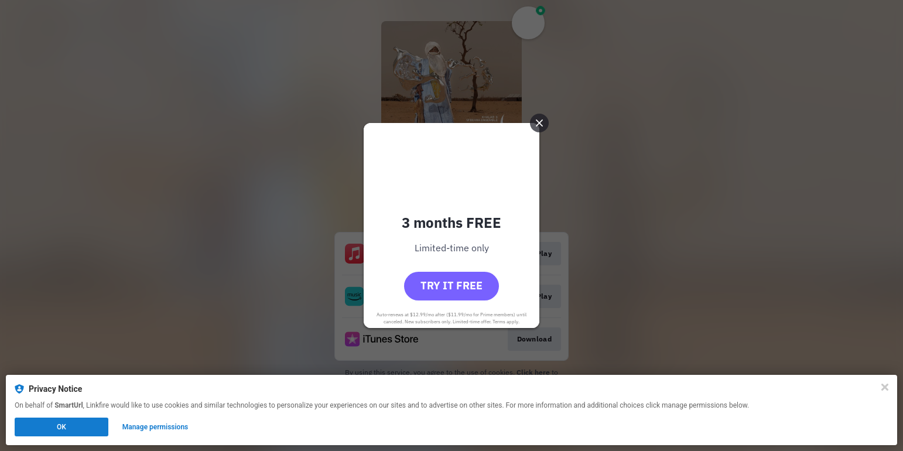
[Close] (884, 387)
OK (61, 427)
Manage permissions (155, 427)
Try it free (451, 285)
